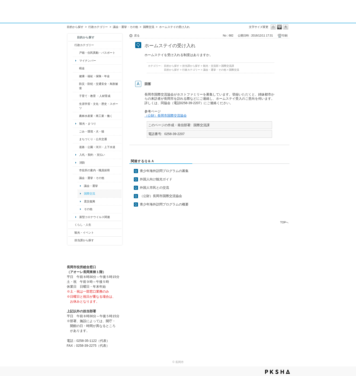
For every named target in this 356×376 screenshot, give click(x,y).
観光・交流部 (210, 65)
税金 (82, 68)
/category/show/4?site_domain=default (76, 76)
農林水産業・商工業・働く (95, 116)
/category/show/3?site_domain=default (71, 45)
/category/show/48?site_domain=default (76, 96)
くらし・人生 (82, 224)
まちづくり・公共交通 (93, 139)
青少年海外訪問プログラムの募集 (164, 171)
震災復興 (89, 201)
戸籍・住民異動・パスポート (97, 52)
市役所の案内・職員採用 (94, 170)
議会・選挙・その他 (125, 27)
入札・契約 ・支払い (92, 154)
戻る (137, 35)
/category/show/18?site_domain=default (71, 233)
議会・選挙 (91, 186)
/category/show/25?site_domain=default (76, 86)
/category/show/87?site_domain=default (76, 147)
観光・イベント (84, 232)
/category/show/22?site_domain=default (76, 131)
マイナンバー (87, 60)
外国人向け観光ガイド (156, 179)
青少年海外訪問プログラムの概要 (164, 204)
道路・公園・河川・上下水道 (97, 147)
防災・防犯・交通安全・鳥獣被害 (98, 86)
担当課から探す (84, 240)
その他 (88, 209)
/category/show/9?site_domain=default (71, 240)
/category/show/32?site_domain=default (76, 170)
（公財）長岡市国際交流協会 (165, 115)
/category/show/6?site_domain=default (76, 139)
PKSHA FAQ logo (277, 372)
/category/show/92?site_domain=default (76, 68)
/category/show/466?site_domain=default (76, 178)
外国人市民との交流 (154, 187)
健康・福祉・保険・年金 (94, 76)
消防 (82, 162)
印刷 (285, 35)
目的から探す (75, 27)
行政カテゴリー (98, 27)
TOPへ (284, 222)
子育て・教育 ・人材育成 (94, 96)
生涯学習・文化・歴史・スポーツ (98, 106)
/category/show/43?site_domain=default (76, 106)
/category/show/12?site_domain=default (71, 225)
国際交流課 (227, 65)
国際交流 (148, 27)
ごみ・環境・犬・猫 (91, 131)
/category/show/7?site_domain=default (76, 53)
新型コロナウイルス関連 (94, 217)
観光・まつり (87, 123)
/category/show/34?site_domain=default (76, 116)
